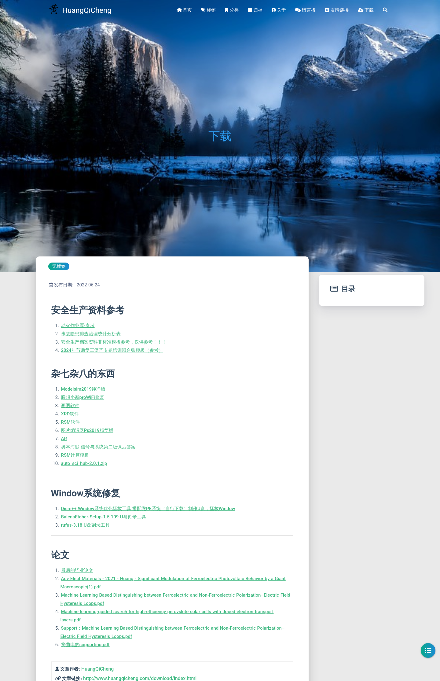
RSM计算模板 (75, 455)
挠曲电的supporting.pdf (85, 644)
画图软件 (70, 405)
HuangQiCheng (97, 669)
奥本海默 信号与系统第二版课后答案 (98, 447)
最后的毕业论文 (77, 570)
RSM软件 (70, 422)
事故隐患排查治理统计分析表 (91, 334)
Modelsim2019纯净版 (83, 389)
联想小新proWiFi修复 (82, 397)
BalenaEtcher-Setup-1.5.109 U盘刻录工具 (103, 517)
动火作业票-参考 (78, 325)
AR (64, 438)
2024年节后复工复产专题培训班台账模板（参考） (112, 350)
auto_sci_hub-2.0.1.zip (84, 463)
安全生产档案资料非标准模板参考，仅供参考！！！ (114, 342)
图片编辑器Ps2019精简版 (87, 430)
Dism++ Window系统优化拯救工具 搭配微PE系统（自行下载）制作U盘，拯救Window (148, 508)
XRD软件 (70, 414)
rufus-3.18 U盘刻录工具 (85, 525)
